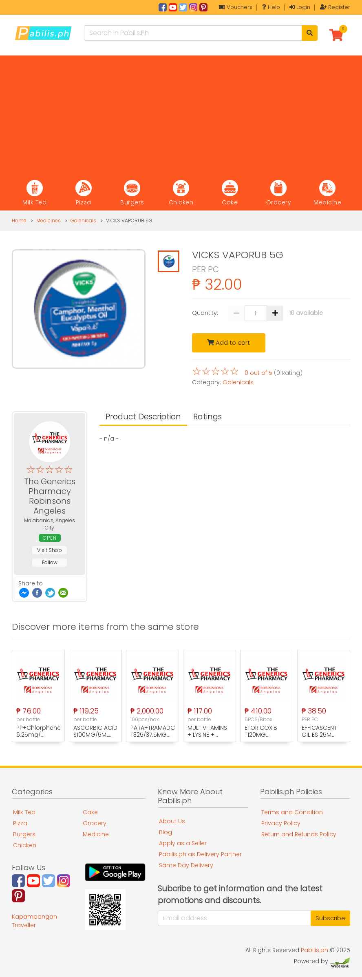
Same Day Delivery (186, 865)
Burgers (24, 834)
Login (299, 7)
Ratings (207, 416)
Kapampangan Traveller (34, 921)
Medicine (96, 834)
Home (19, 220)
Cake (90, 812)
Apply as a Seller (183, 843)
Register (335, 7)
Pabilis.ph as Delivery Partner (200, 854)
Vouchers (235, 7)
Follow (49, 562)
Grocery (94, 823)
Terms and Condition (292, 812)
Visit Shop (49, 550)
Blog (165, 832)
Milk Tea (24, 812)
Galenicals (83, 220)
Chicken (24, 845)
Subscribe (330, 918)
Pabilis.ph (314, 950)
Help (271, 7)
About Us (172, 821)
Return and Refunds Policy (298, 834)
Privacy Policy (280, 823)
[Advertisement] (181, 112)
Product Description (143, 416)
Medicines (48, 220)
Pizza (20, 823)
